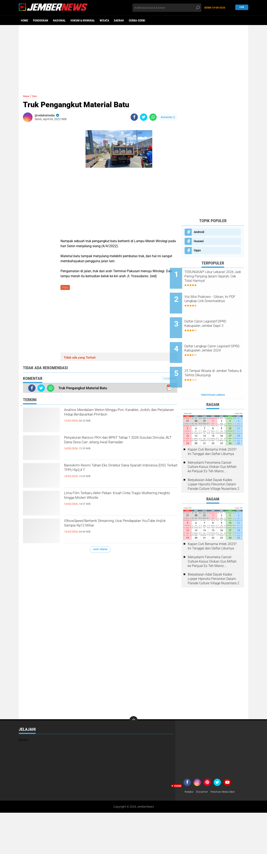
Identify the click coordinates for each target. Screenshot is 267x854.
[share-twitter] (143, 117)
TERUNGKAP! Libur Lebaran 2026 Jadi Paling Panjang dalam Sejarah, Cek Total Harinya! (216, 276)
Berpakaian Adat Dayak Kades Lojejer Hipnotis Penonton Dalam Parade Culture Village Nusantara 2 (213, 466)
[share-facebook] (134, 117)
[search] (166, 8)
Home (24, 20)
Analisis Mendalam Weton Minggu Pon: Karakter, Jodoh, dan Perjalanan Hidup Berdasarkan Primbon (110, 419)
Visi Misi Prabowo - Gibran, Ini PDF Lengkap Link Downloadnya (218, 297)
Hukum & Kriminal (83, 20)
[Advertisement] (133, 57)
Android (199, 232)
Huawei (199, 241)
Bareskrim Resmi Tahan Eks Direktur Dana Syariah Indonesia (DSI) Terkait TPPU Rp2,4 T (116, 470)
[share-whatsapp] (153, 117)
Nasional (59, 20)
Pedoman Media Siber (228, 773)
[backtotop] (133, 702)
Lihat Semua (100, 550)
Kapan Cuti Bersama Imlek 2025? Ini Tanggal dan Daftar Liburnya (212, 433)
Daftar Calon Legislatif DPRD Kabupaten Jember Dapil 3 (217, 316)
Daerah (119, 20)
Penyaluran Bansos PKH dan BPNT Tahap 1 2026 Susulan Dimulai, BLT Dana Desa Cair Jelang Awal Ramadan (115, 446)
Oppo (197, 250)
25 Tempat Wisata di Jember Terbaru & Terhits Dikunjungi (217, 358)
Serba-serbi (137, 20)
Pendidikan (40, 20)
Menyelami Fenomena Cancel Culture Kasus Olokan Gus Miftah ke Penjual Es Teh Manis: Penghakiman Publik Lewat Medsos (212, 448)
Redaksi (190, 773)
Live (241, 7)
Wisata (104, 20)
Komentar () (168, 117)
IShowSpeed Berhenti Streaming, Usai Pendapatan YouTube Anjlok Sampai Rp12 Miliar (113, 530)
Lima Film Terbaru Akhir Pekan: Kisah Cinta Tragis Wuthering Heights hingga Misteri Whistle (120, 498)
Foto (38, 96)
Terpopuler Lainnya (213, 376)
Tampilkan (169, 379)
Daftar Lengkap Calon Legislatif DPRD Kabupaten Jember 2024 (216, 339)
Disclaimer (204, 773)
